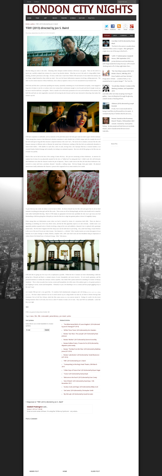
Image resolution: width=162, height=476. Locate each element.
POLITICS (91, 18)
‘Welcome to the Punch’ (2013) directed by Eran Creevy (80, 377)
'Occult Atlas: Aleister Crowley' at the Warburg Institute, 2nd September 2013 (123, 88)
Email (125, 29)
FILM (37, 18)
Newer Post (34, 471)
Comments (123, 35)
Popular (107, 35)
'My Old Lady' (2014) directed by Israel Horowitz (78, 394)
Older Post (95, 471)
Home (27, 24)
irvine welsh (45, 316)
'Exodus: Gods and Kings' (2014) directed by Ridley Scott (81, 387)
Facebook (113, 29)
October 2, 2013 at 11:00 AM (34, 409)
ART (45, 18)
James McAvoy (54, 316)
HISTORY (82, 18)
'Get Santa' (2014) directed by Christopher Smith (78, 390)
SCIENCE (73, 18)
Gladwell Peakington (35, 407)
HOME (29, 18)
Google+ (131, 29)
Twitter (106, 29)
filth (39, 316)
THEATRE (64, 18)
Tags (131, 35)
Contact (36, 2)
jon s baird (63, 316)
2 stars (31, 316)
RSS (119, 29)
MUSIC (55, 18)
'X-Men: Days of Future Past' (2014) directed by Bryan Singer (82, 370)
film (36, 316)
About (29, 2)
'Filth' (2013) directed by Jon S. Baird (75, 361)
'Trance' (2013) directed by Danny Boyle (76, 374)
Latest (115, 35)
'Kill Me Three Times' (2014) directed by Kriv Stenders (80, 330)
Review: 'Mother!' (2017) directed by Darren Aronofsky (80, 339)
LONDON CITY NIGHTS (80, 9)
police (32, 24)
